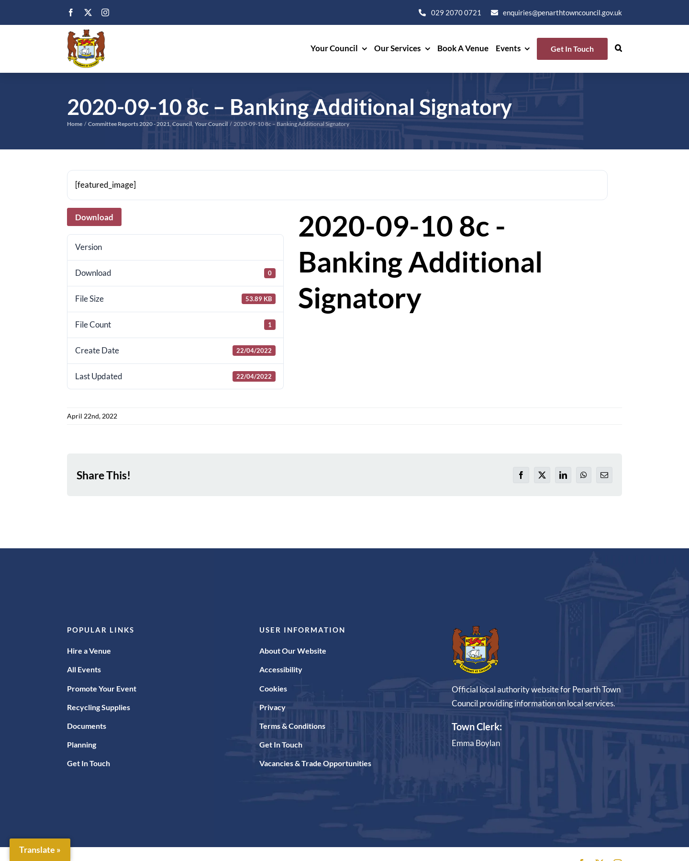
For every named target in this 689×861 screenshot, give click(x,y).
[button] (618, 49)
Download (94, 217)
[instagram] (105, 12)
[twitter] (88, 12)
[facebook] (71, 12)
